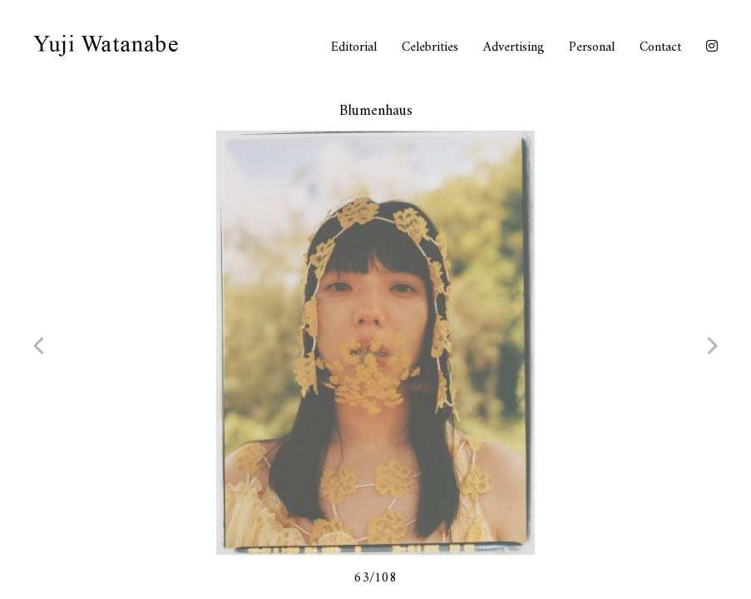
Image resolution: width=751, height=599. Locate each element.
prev (54, 345)
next (697, 345)
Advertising (513, 47)
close (701, 112)
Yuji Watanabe (105, 45)
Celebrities (430, 47)
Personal (592, 47)
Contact (660, 47)
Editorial (354, 47)
